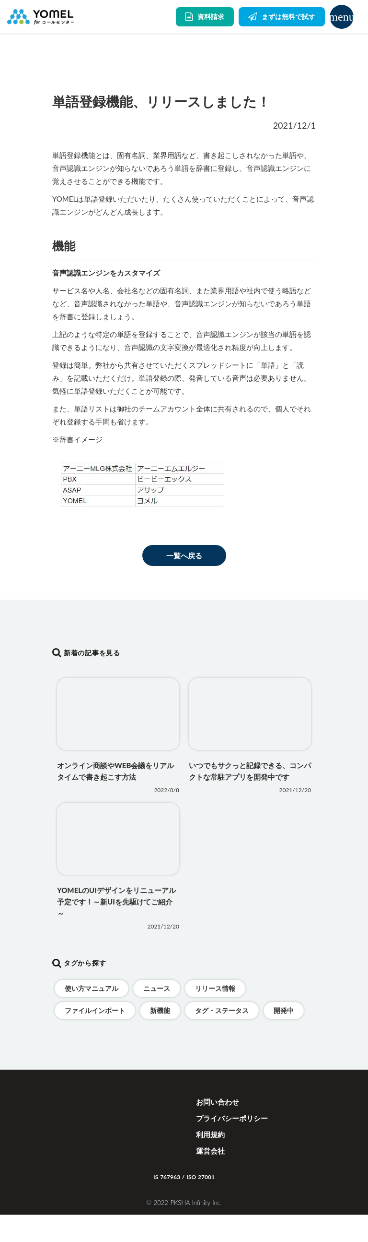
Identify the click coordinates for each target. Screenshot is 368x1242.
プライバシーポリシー (232, 1118)
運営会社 (210, 1150)
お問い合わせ (217, 1101)
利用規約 (210, 1134)
